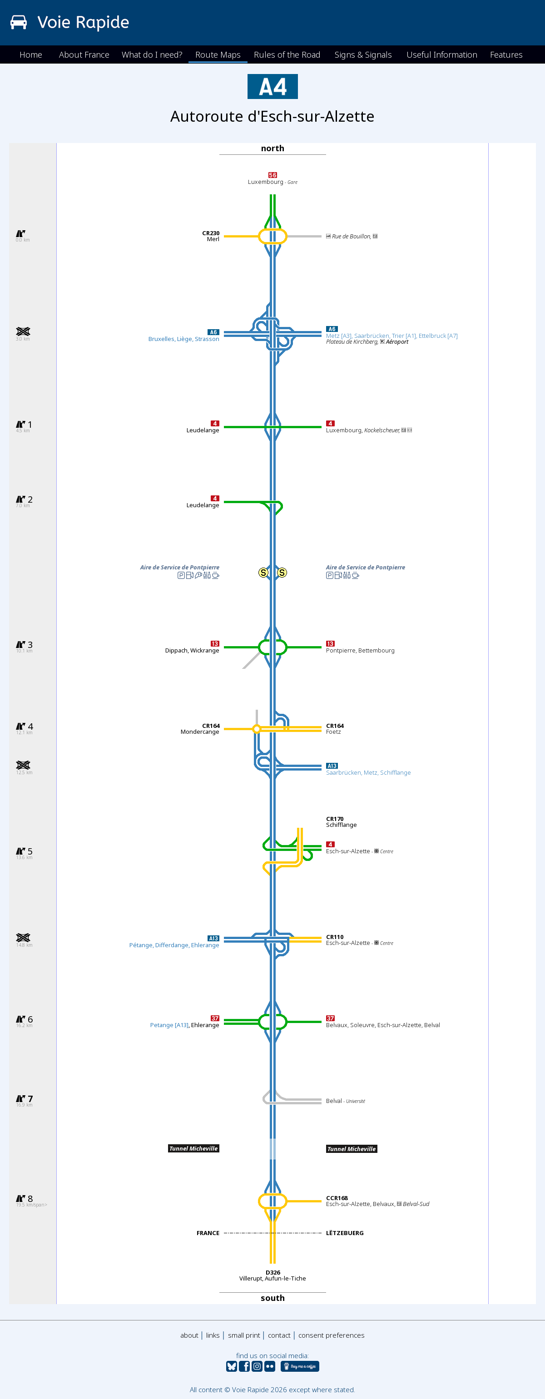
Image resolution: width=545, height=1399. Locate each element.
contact (279, 1335)
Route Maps (218, 54)
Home (31, 54)
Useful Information (441, 54)
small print (244, 1335)
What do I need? (152, 54)
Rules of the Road (287, 54)
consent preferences (331, 1335)
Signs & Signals (363, 54)
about (189, 1335)
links (213, 1335)
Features (506, 54)
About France (84, 54)
